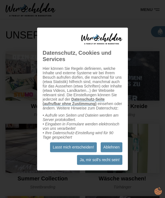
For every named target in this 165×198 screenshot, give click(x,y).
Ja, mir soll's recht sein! (100, 160)
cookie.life (158, 191)
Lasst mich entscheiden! (73, 147)
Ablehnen (111, 147)
